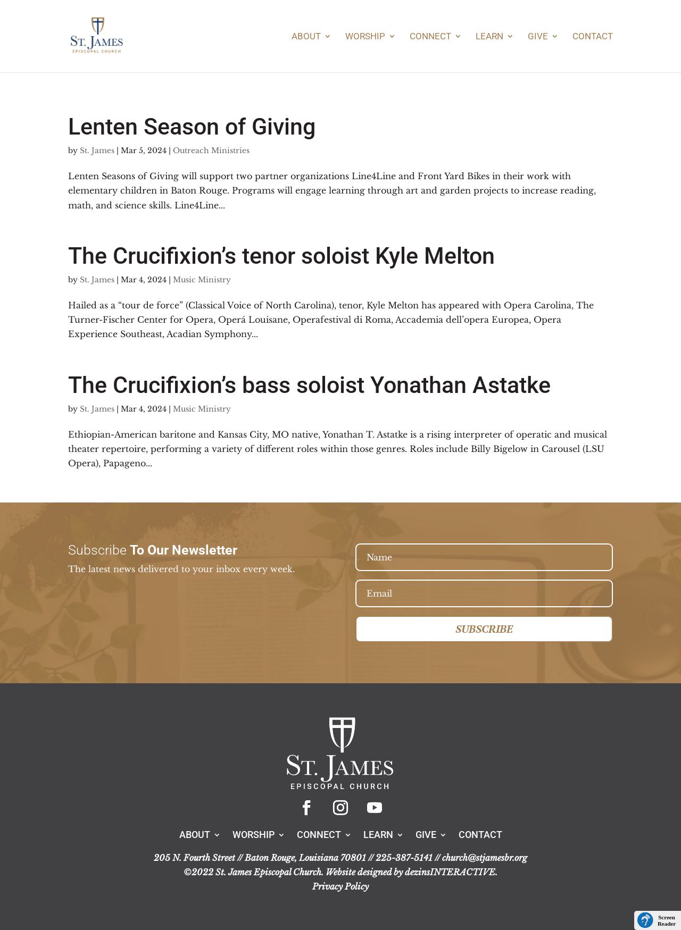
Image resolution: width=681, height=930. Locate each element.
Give (538, 36)
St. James (97, 150)
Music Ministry (202, 279)
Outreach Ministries (211, 150)
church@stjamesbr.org (484, 857)
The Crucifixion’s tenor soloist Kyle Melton (281, 255)
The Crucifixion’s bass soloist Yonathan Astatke (309, 385)
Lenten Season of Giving (191, 126)
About (306, 36)
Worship (365, 36)
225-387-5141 (404, 857)
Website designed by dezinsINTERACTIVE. (411, 872)
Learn (489, 36)
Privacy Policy (340, 886)
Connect (430, 36)
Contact (592, 36)
